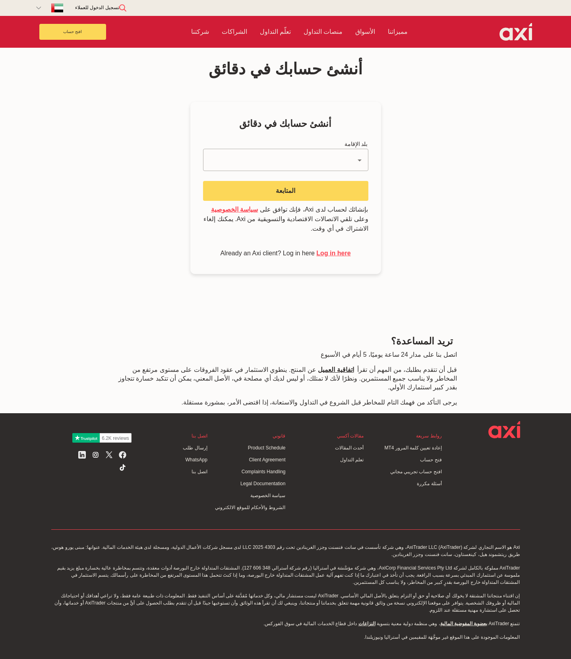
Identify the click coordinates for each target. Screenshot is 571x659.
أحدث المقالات (349, 448)
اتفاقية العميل (336, 369)
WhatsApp (196, 460)
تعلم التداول (352, 460)
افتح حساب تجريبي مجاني (416, 471)
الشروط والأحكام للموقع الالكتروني (250, 507)
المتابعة (285, 190)
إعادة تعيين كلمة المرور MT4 (412, 448)
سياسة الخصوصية (234, 209)
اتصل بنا (199, 471)
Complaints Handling (264, 471)
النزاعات (367, 623)
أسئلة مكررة (429, 483)
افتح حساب (72, 31)
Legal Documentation (262, 483)
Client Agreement (267, 460)
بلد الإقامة (356, 144)
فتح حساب (430, 460)
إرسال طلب (195, 448)
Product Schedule (267, 448)
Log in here (333, 253)
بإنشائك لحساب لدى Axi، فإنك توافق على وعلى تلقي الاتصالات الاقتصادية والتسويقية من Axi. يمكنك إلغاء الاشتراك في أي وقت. (285, 219)
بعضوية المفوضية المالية (464, 623)
